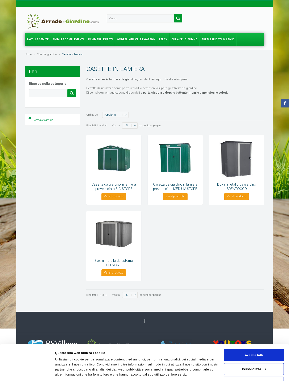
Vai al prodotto (113, 196)
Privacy (223, 366)
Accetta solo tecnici (254, 331)
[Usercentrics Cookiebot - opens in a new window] (27, 334)
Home (30, 54)
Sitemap (258, 366)
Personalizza (254, 317)
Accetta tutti (254, 303)
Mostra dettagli (66, 334)
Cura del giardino (48, 54)
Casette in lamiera (72, 54)
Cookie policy (240, 366)
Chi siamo (207, 366)
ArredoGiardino (43, 120)
